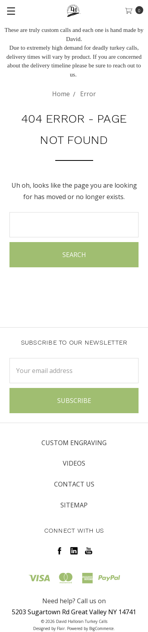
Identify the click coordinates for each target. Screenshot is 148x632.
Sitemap (74, 505)
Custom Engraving (74, 442)
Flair (61, 628)
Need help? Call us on (74, 601)
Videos (74, 463)
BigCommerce (101, 628)
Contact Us (74, 484)
